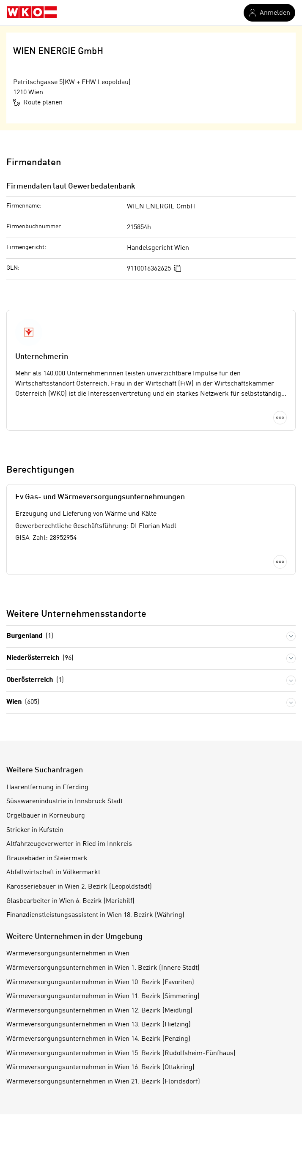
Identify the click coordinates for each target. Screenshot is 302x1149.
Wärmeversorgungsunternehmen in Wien (67, 953)
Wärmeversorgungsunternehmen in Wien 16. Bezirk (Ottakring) (100, 1067)
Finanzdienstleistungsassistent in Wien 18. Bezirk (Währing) (95, 915)
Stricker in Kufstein (34, 830)
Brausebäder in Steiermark (47, 858)
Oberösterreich (35, 680)
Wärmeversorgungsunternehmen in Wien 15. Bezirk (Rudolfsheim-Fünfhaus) (121, 1053)
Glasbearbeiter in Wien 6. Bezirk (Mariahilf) (70, 901)
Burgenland (29, 636)
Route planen (38, 102)
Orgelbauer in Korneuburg (45, 816)
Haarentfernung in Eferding (47, 787)
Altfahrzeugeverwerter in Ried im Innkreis (69, 844)
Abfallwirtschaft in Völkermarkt (53, 872)
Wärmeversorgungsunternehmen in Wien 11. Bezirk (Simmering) (103, 996)
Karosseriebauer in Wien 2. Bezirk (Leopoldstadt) (79, 887)
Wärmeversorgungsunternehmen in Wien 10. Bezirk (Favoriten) (100, 982)
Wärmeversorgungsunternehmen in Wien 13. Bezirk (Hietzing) (98, 1024)
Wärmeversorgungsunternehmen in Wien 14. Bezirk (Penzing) (98, 1039)
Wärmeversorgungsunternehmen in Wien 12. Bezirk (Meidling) (99, 1010)
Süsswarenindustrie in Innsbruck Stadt (64, 801)
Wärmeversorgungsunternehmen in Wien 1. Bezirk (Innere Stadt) (103, 968)
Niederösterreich (40, 658)
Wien (22, 702)
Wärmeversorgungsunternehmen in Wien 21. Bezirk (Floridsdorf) (103, 1081)
